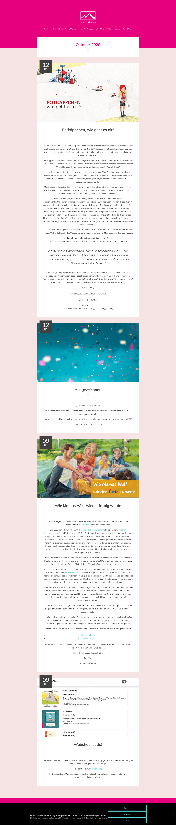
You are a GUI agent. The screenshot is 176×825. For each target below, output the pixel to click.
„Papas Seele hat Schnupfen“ (91, 529)
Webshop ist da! (88, 744)
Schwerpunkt (104, 28)
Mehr (127, 820)
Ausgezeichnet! (88, 389)
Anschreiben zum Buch (88, 638)
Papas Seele (86, 28)
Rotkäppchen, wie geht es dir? (88, 129)
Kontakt (127, 28)
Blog (117, 28)
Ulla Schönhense (72, 572)
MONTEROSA (59, 28)
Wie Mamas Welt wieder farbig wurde (88, 505)
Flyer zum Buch (88, 634)
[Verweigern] (173, 814)
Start (47, 28)
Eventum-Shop (95, 768)
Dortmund (84, 524)
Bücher (73, 28)
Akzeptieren (127, 808)
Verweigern (127, 814)
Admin (97, 139)
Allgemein (87, 139)
